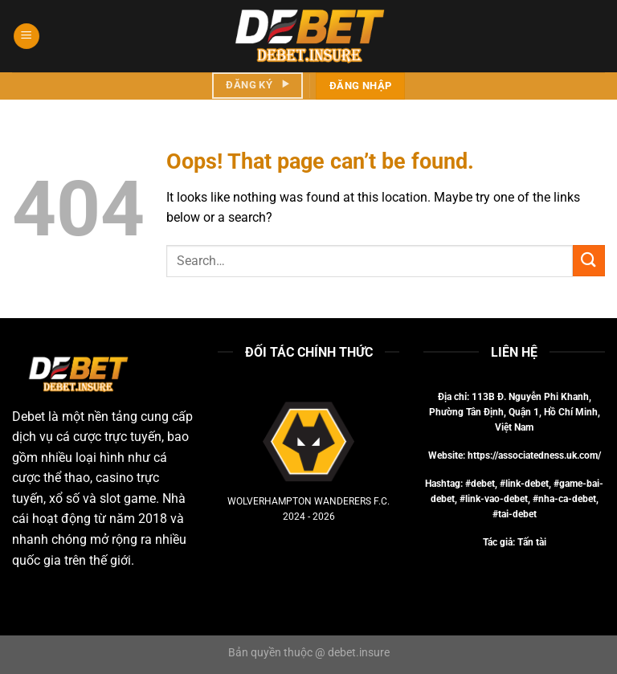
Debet (28, 416)
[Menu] (26, 36)
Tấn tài (531, 542)
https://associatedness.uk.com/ (534, 455)
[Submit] (589, 260)
